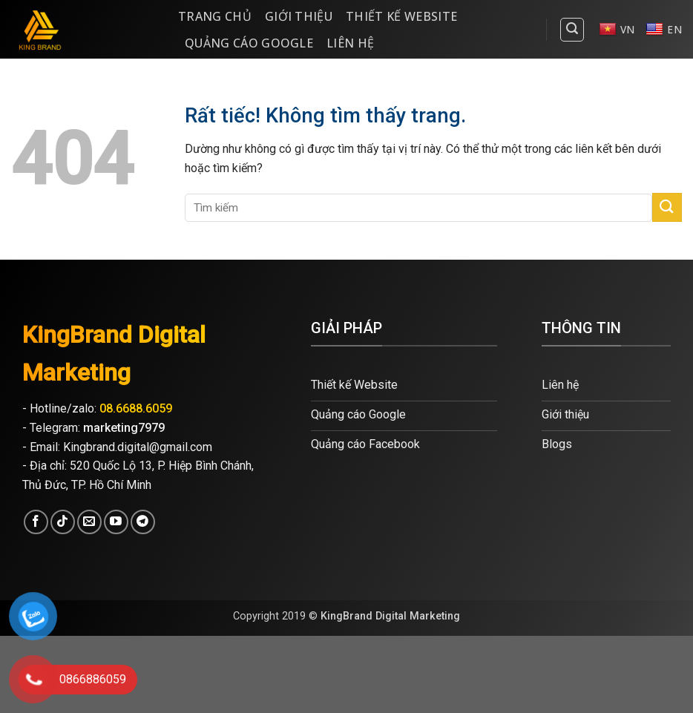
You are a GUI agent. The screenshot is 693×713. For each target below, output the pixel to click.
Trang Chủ (215, 16)
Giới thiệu (298, 16)
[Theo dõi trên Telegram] (143, 522)
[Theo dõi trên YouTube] (116, 522)
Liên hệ (350, 43)
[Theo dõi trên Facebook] (36, 522)
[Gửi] (667, 207)
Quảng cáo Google (249, 43)
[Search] (572, 30)
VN (617, 29)
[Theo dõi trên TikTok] (62, 522)
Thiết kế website (401, 16)
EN (664, 29)
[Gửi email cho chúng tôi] (89, 522)
